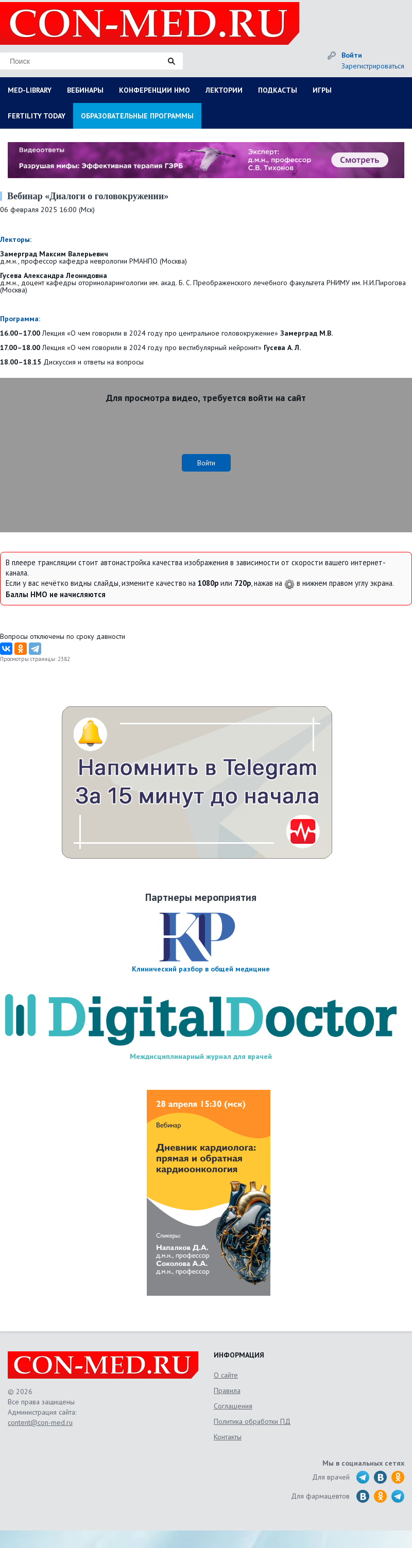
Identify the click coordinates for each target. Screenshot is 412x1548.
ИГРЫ (322, 90)
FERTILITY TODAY (36, 115)
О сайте (226, 1375)
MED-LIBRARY (30, 90)
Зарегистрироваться (372, 66)
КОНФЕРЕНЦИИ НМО (154, 90)
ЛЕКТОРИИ (224, 90)
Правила (227, 1390)
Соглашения (233, 1406)
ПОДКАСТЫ (277, 90)
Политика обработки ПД (252, 1421)
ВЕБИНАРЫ (85, 90)
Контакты (228, 1436)
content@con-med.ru (40, 1422)
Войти (351, 55)
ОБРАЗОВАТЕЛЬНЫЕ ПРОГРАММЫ (137, 115)
